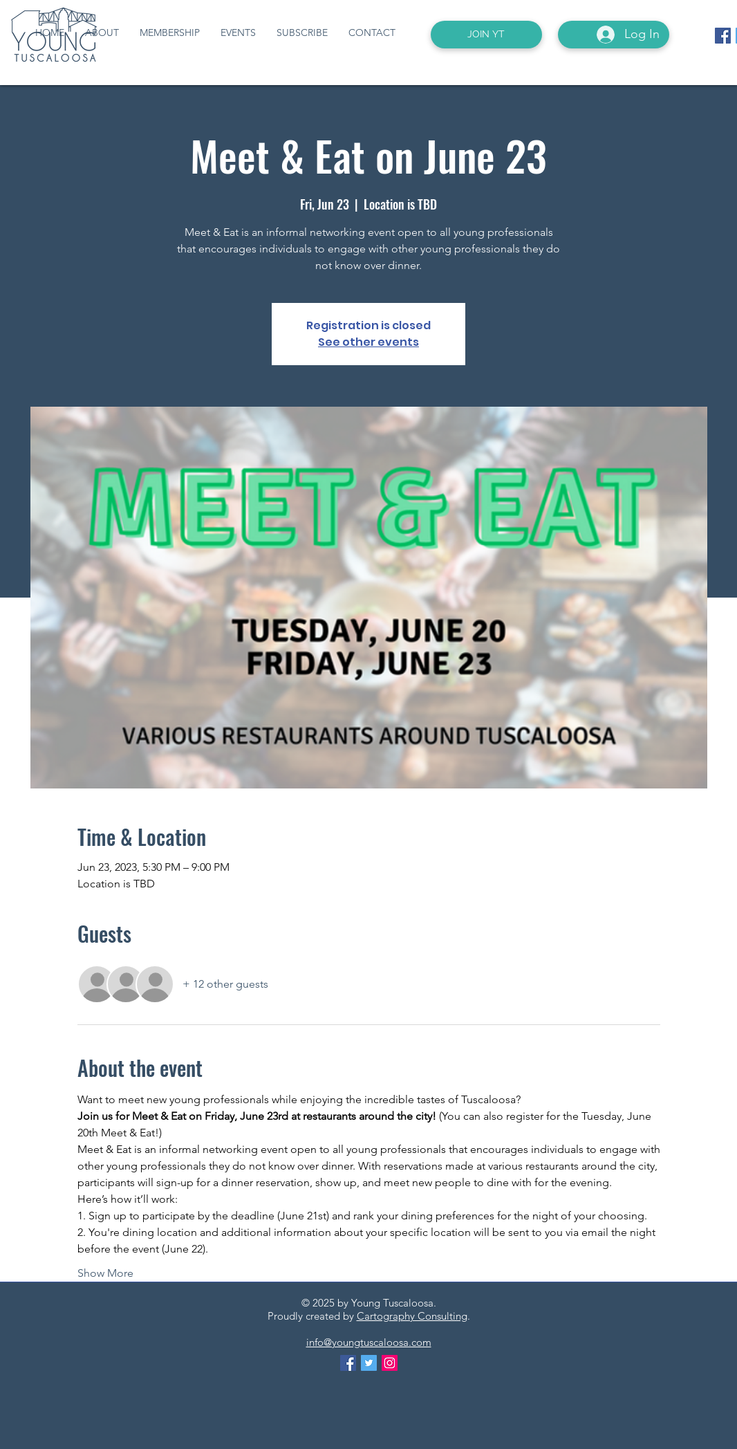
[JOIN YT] (486, 34)
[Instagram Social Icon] (390, 1363)
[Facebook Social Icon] (723, 36)
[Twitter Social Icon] (369, 1363)
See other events (368, 342)
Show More (105, 1273)
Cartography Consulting (412, 1315)
